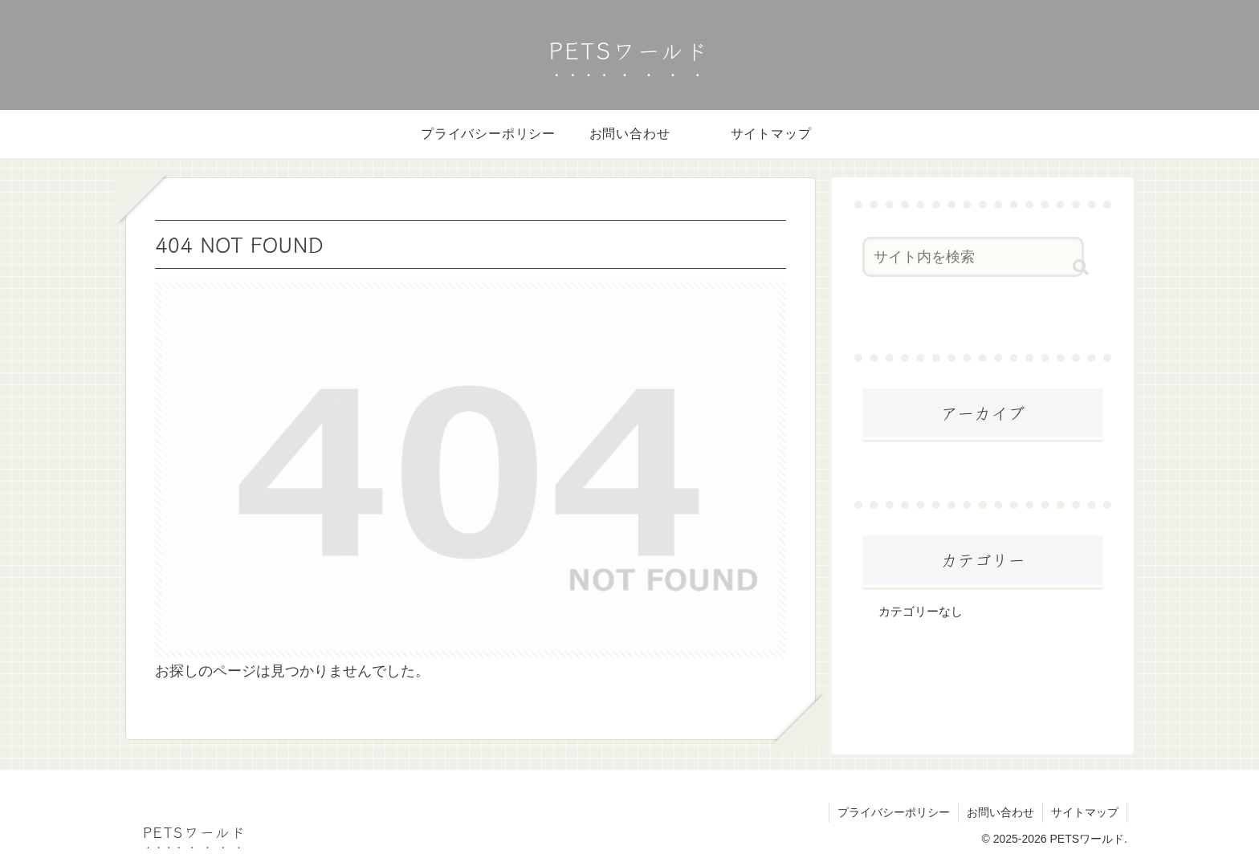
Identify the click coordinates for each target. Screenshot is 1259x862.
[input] (973, 257)
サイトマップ (1084, 812)
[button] (1081, 267)
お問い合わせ (1000, 812)
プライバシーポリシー (893, 812)
